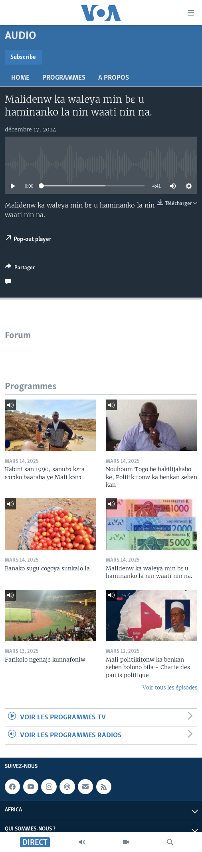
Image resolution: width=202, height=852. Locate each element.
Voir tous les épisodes (170, 687)
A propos (113, 78)
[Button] (20, 268)
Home (20, 78)
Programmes (63, 78)
